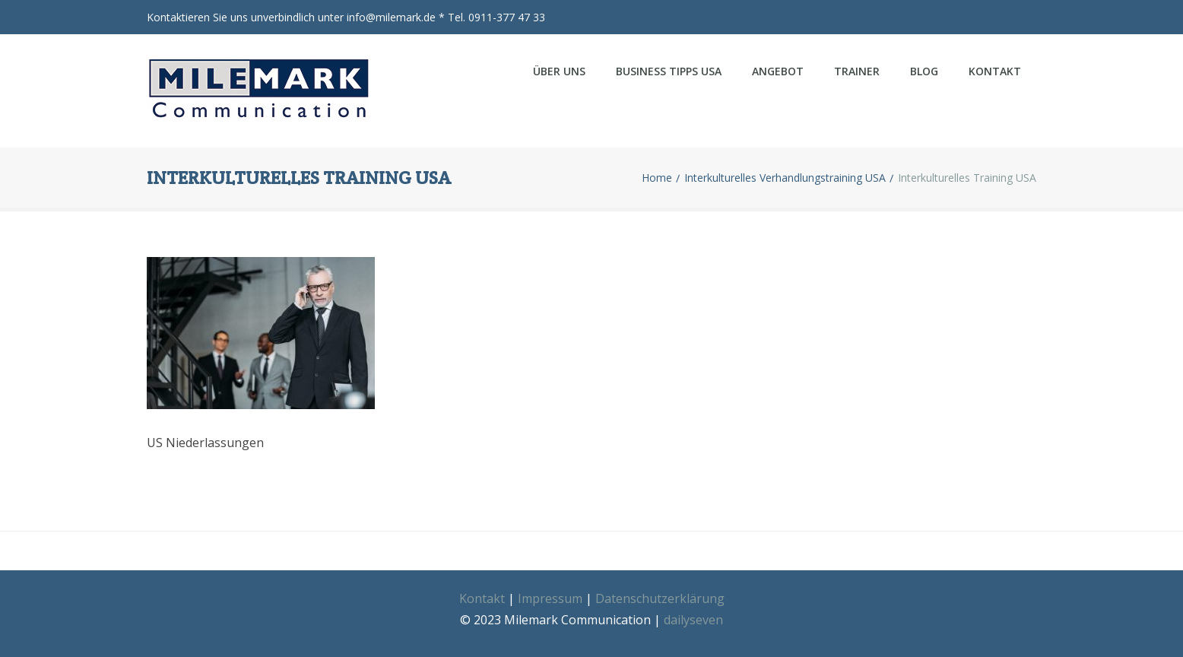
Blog (924, 71)
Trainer (857, 71)
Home (657, 170)
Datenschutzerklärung (660, 590)
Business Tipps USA (669, 71)
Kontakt (995, 71)
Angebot (778, 71)
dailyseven (693, 612)
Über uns (559, 71)
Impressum (550, 590)
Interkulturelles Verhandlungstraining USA (785, 170)
